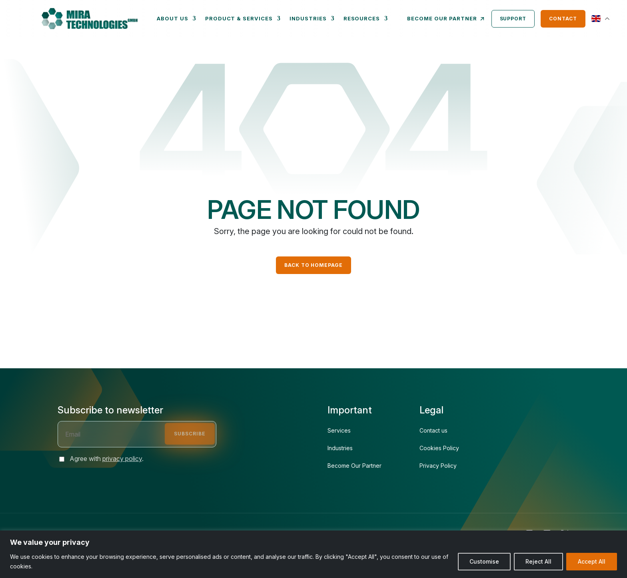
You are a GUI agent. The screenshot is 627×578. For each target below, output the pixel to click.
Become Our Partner (354, 465)
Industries (308, 18)
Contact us (433, 430)
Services (339, 430)
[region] (313, 554)
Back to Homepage (313, 265)
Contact (563, 19)
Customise (484, 561)
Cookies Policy (439, 448)
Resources (361, 18)
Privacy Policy (438, 465)
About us (172, 18)
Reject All (538, 561)
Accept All (591, 561)
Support (513, 19)
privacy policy (122, 459)
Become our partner (446, 19)
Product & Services (239, 18)
